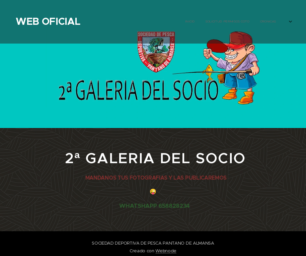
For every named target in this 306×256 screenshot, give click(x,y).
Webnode (165, 251)
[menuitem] (142, 21)
